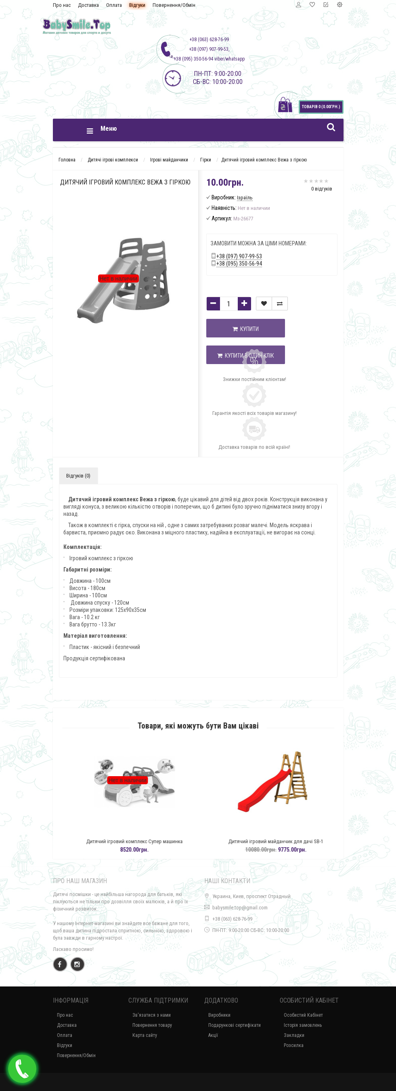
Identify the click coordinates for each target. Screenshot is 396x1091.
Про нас (62, 5)
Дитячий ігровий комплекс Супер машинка (153, 841)
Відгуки (137, 5)
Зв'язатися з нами (151, 1015)
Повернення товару (152, 1025)
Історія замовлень (303, 1025)
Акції (213, 1035)
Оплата (114, 5)
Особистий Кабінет (303, 1015)
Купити (246, 329)
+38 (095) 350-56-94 (239, 263)
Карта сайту (144, 1035)
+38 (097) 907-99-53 (239, 256)
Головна (67, 160)
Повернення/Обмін (174, 5)
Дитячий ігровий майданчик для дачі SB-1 (294, 841)
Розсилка (294, 1045)
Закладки (294, 1035)
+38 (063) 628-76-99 (232, 919)
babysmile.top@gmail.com (240, 908)
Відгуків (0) (78, 476)
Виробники (219, 1015)
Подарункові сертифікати (234, 1025)
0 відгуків (321, 189)
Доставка (88, 5)
